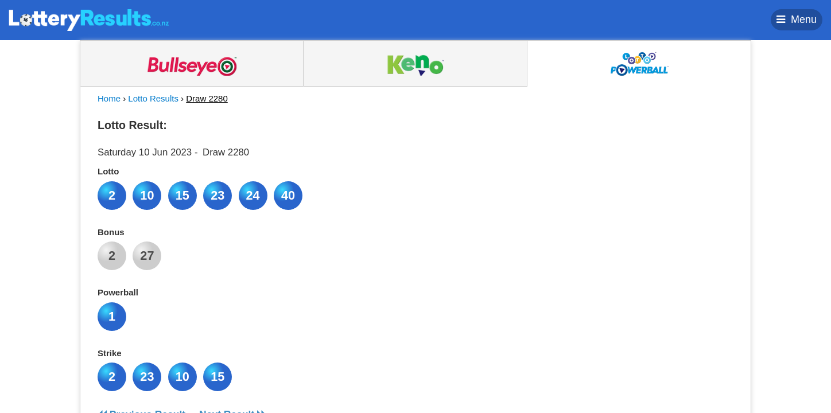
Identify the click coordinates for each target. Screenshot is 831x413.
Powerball (118, 292)
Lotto (108, 171)
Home (109, 98)
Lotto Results (153, 98)
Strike (110, 353)
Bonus (111, 232)
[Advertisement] (629, 186)
